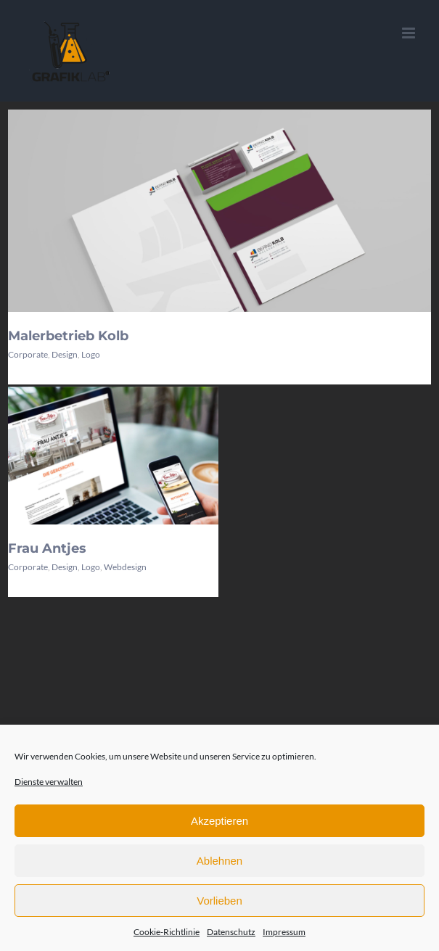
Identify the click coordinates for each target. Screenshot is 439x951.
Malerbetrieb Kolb (68, 336)
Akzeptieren (219, 821)
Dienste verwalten (49, 781)
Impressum (284, 931)
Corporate (28, 354)
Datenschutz (231, 931)
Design (65, 354)
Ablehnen (219, 861)
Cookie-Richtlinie (167, 931)
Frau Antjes (47, 548)
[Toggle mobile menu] (409, 33)
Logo (90, 354)
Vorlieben (219, 900)
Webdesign (125, 566)
